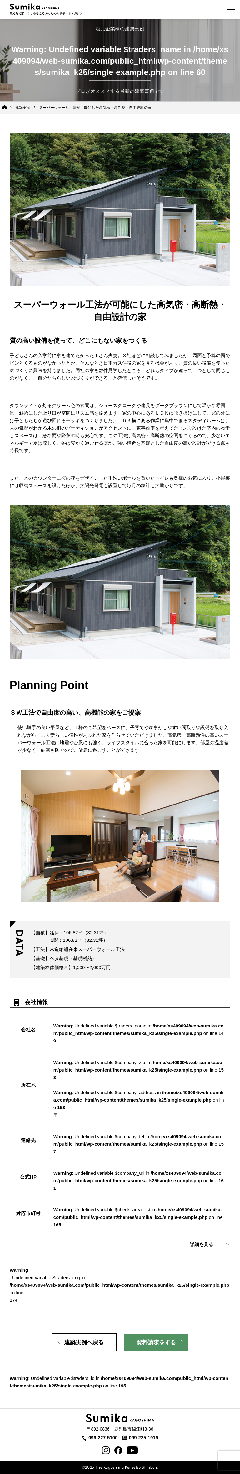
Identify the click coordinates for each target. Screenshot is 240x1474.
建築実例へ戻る (84, 1342)
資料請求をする (156, 1342)
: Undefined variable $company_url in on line (138, 1180)
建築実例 (22, 107)
